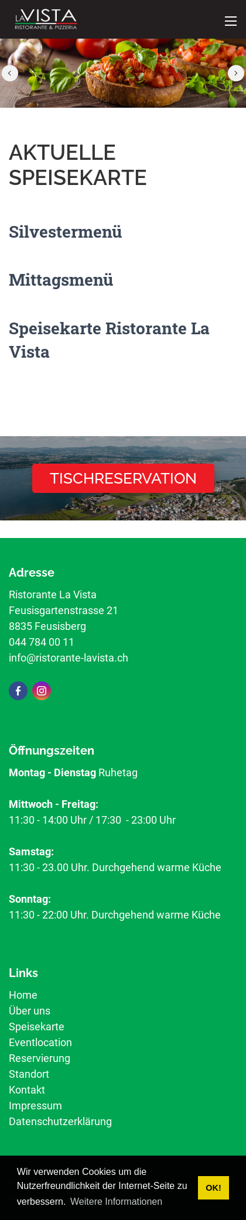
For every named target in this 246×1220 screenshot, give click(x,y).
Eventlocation (40, 1042)
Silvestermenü (65, 231)
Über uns (29, 1011)
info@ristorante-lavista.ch (68, 658)
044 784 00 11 (41, 642)
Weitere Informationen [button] (116, 1202)
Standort (29, 1074)
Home (23, 995)
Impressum (35, 1105)
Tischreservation (123, 478)
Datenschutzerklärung (60, 1121)
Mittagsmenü (61, 279)
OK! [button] (213, 1187)
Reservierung (39, 1058)
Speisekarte (36, 1026)
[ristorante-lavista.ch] (46, 18)
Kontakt (27, 1090)
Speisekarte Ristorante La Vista (109, 339)
